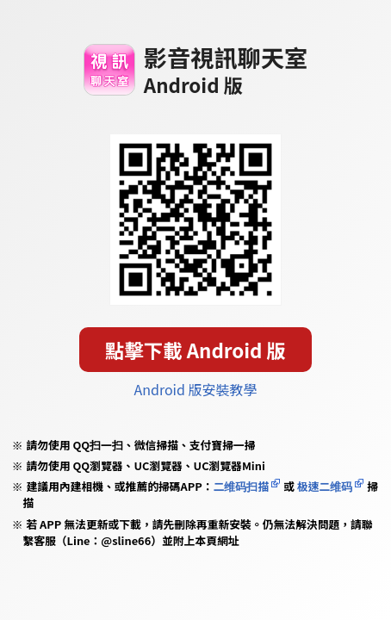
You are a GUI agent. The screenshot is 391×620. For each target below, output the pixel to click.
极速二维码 (324, 486)
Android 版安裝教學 (196, 389)
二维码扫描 (242, 486)
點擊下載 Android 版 (195, 349)
